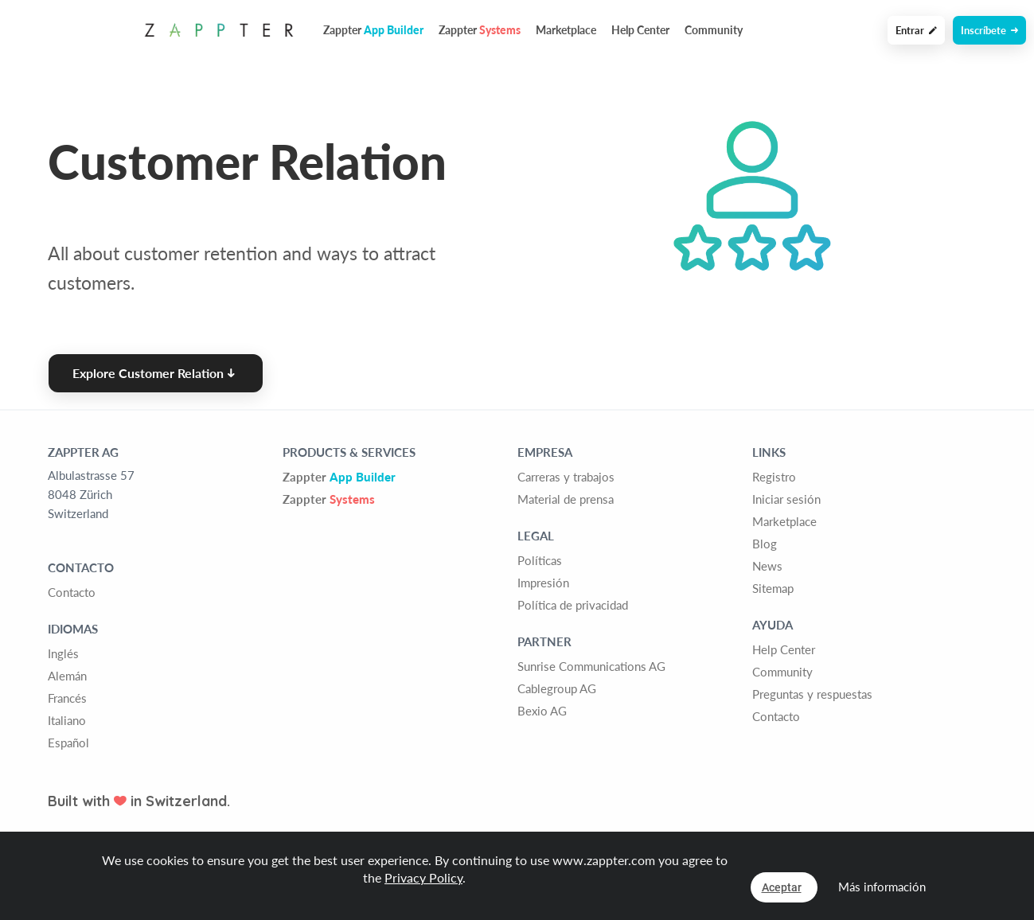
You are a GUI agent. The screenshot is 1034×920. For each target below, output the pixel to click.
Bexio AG (542, 711)
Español (68, 742)
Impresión (543, 582)
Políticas (539, 560)
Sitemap (773, 588)
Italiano (67, 720)
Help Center (640, 30)
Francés (67, 698)
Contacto (72, 592)
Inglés (63, 653)
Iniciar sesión (786, 499)
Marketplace (566, 30)
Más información (882, 886)
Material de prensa (565, 499)
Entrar (916, 30)
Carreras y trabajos (566, 477)
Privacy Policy (423, 877)
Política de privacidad (572, 605)
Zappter (339, 477)
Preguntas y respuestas (812, 694)
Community (714, 30)
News (767, 566)
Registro (774, 477)
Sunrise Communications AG (591, 666)
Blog (764, 543)
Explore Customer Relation (153, 372)
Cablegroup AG (556, 688)
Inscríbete (989, 30)
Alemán (67, 676)
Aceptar (782, 887)
